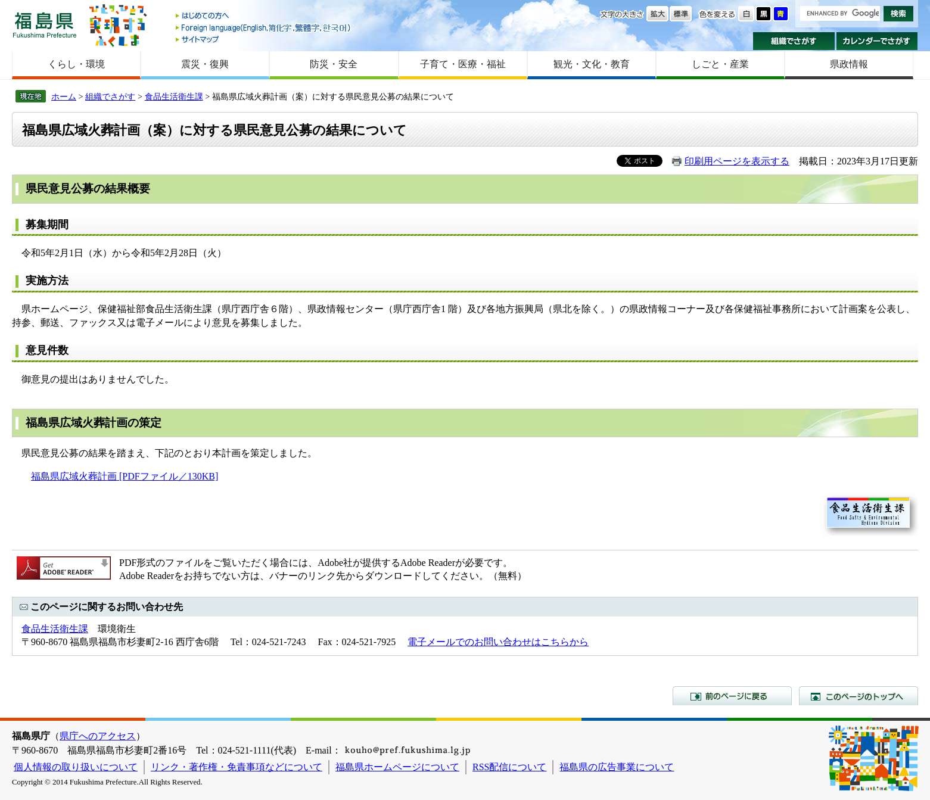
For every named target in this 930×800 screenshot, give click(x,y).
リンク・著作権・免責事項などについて (236, 767)
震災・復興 (205, 64)
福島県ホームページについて (397, 767)
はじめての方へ (264, 16)
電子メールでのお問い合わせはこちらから (498, 642)
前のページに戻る (732, 695)
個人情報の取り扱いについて (76, 767)
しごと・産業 (720, 64)
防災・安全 (333, 64)
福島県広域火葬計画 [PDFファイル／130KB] (124, 476)
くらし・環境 (76, 64)
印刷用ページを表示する (737, 161)
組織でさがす (794, 41)
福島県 (44, 25)
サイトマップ (264, 39)
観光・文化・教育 (591, 64)
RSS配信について (509, 767)
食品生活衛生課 (174, 96)
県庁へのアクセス (98, 736)
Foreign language (264, 27)
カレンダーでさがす (877, 41)
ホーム (63, 96)
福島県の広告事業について (616, 767)
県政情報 (849, 64)
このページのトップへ (858, 695)
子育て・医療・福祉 (463, 64)
